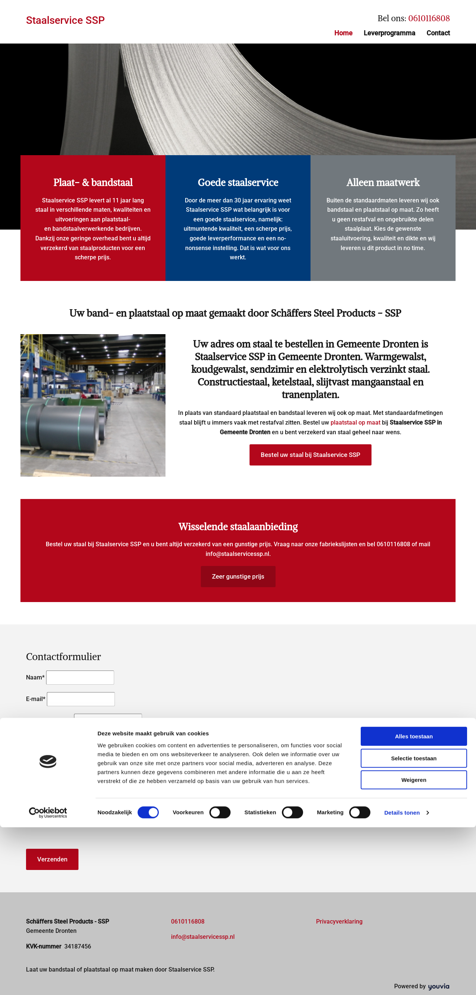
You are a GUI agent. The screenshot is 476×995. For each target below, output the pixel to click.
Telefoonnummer (49, 720)
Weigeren (413, 947)
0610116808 (429, 18)
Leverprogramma (389, 33)
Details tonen (401, 980)
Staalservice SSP (65, 20)
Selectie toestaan (414, 926)
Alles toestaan (414, 904)
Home (343, 33)
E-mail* (35, 699)
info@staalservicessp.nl (237, 553)
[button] (311, 454)
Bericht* (37, 739)
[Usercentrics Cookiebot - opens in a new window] (48, 980)
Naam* (35, 677)
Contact (438, 33)
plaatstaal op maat (355, 422)
